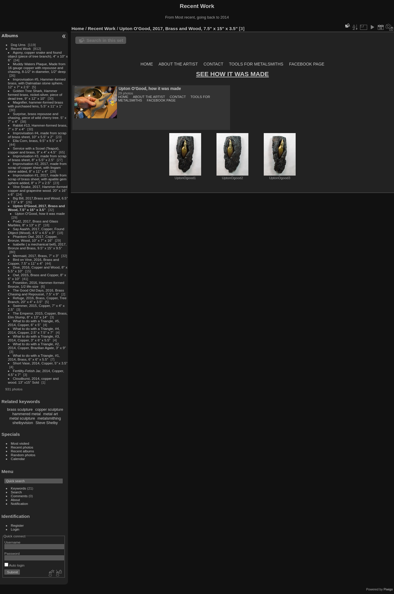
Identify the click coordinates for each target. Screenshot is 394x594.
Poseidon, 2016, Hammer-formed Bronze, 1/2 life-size (36, 284)
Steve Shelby (46, 422)
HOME (147, 64)
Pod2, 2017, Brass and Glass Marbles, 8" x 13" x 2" (33, 223)
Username (12, 542)
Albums (9, 35)
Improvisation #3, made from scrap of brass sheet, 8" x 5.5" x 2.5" (37, 158)
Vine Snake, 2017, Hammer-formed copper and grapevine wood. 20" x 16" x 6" (38, 190)
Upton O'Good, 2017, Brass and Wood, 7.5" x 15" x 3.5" (36, 208)
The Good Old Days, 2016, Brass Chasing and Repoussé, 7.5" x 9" (36, 292)
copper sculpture (49, 409)
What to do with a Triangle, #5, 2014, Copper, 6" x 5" (34, 323)
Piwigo (388, 589)
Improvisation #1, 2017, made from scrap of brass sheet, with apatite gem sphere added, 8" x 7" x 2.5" (37, 179)
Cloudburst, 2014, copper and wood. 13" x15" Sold (33, 380)
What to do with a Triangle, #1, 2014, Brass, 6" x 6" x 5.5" (34, 357)
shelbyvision (22, 422)
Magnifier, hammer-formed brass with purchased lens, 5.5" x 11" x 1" (35, 104)
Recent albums (22, 451)
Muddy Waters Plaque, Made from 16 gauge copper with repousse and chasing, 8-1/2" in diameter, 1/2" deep (37, 67)
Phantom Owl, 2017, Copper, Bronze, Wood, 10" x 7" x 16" (33, 238)
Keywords (18, 488)
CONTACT (213, 64)
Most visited (20, 443)
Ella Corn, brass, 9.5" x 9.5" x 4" (37, 141)
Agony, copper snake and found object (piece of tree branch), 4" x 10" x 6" (38, 56)
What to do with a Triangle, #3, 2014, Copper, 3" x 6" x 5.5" (34, 338)
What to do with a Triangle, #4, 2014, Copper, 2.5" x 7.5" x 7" (34, 330)
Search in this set (105, 40)
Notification (19, 503)
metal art (50, 414)
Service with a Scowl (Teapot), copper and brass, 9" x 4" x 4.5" (33, 150)
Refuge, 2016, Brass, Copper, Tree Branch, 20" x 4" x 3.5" (37, 300)
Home (77, 28)
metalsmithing (49, 418)
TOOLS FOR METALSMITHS (256, 64)
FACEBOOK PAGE (306, 64)
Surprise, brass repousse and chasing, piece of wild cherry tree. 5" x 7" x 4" (37, 117)
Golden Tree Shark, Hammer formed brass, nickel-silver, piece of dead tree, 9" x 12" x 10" (35, 94)
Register (17, 525)
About (15, 500)
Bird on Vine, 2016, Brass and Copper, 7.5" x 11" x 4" (33, 261)
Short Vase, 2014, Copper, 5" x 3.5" (40, 363)
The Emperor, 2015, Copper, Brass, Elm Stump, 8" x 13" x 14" (38, 315)
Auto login (14, 565)
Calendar (18, 459)
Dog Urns (18, 45)
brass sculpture (20, 409)
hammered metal (26, 414)
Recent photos (22, 447)
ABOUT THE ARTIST (178, 64)
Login (15, 529)
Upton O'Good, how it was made (40, 213)
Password (12, 553)
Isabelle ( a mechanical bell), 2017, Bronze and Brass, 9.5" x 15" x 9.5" (37, 246)
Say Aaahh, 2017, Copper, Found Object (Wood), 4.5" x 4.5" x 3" (36, 231)
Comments (19, 496)
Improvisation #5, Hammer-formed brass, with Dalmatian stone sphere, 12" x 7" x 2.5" (37, 83)
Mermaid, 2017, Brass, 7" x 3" (36, 256)
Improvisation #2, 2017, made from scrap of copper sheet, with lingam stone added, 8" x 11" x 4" (37, 167)
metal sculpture (22, 418)
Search (16, 492)
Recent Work (21, 48)
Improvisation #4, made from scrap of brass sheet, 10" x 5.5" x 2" (37, 135)
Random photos (23, 455)
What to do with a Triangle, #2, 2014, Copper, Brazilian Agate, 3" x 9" (37, 346)
